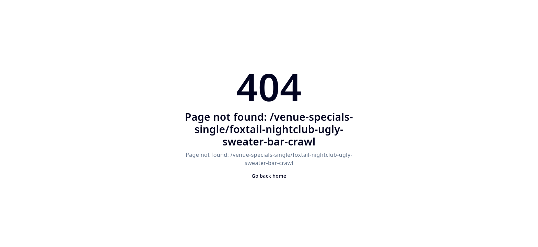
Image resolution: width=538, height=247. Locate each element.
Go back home (269, 176)
